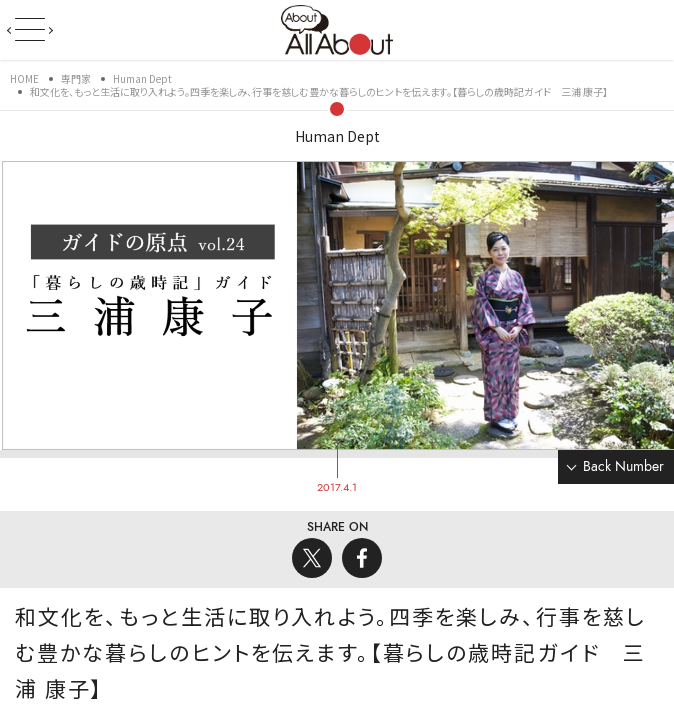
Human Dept (337, 136)
